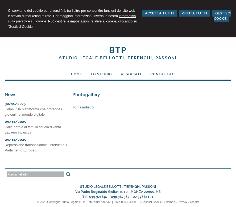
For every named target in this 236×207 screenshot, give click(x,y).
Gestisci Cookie (151, 202)
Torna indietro (83, 107)
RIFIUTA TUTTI (194, 13)
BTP (118, 50)
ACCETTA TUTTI (159, 13)
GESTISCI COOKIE (222, 16)
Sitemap (169, 202)
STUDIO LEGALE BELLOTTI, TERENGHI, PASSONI (118, 58)
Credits (194, 202)
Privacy (182, 202)
